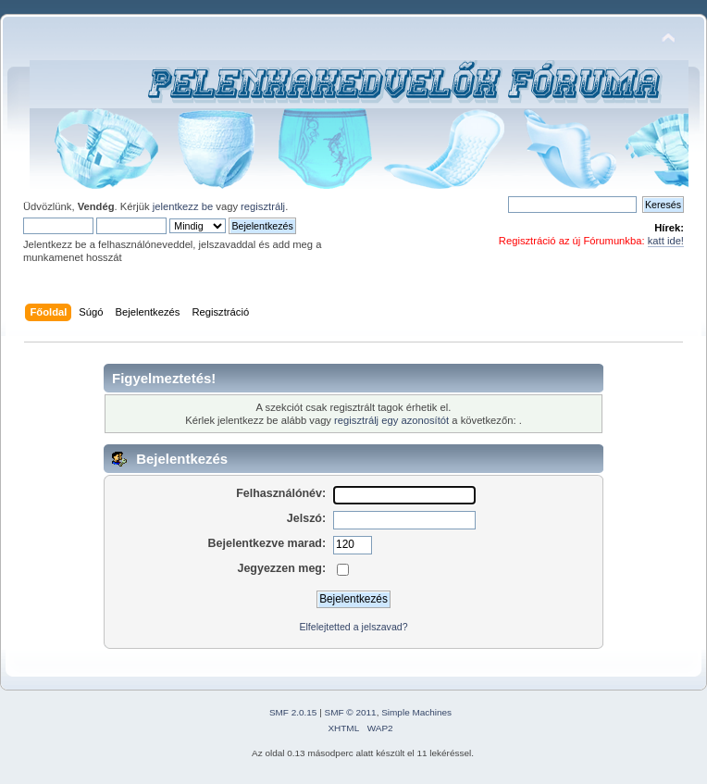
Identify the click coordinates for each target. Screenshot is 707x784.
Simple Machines (416, 712)
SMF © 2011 (351, 712)
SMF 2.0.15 (293, 712)
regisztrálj (263, 206)
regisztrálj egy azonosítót (391, 420)
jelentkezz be (183, 206)
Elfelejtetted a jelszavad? (353, 626)
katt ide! (666, 240)
